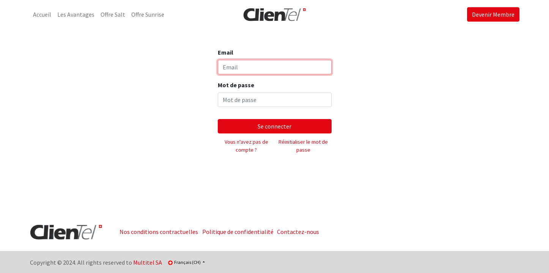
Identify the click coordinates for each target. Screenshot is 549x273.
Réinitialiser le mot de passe (303, 145)
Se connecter (274, 126)
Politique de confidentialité (238, 231)
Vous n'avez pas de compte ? (246, 145)
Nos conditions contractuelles (159, 231)
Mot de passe (236, 85)
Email (225, 52)
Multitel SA (147, 262)
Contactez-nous (298, 231)
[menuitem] (42, 14)
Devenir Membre (493, 14)
